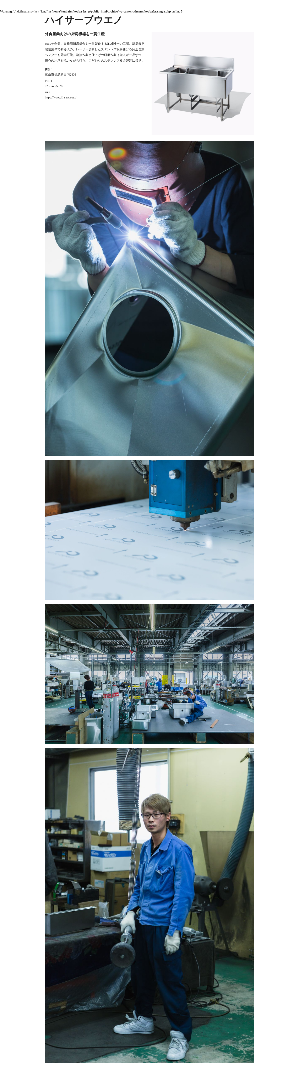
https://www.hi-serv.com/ (60, 97)
